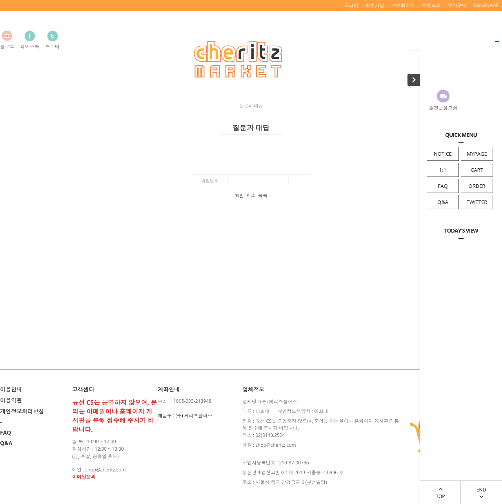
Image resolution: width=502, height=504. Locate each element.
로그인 (351, 5)
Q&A (442, 202)
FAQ (442, 185)
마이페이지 (403, 5)
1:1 (442, 169)
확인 (239, 195)
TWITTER (477, 202)
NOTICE (443, 153)
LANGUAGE (486, 5)
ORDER (477, 185)
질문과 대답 (251, 105)
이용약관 (11, 400)
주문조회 (431, 5)
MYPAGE (477, 153)
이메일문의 (84, 476)
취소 (251, 195)
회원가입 (375, 5)
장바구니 (457, 5)
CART (477, 169)
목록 (262, 195)
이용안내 (11, 389)
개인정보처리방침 (22, 411)
